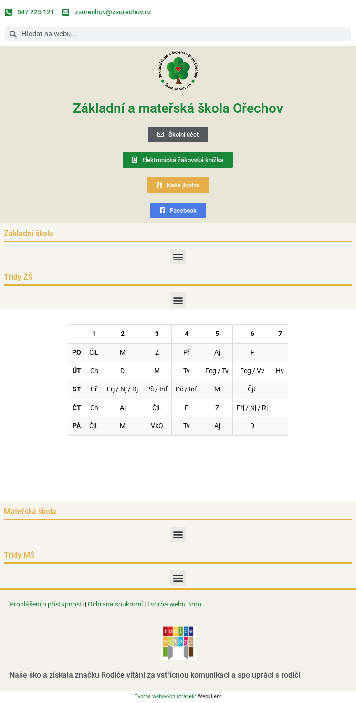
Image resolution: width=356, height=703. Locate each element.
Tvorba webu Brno (174, 604)
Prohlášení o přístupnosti (47, 604)
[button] (178, 256)
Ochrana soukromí (116, 604)
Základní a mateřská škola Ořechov (178, 108)
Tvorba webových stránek (165, 696)
